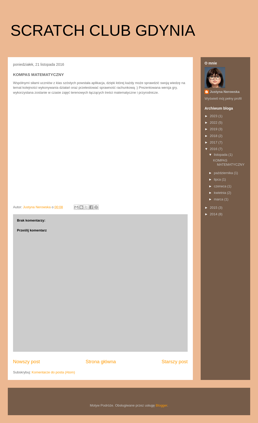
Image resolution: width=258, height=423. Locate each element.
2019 (214, 129)
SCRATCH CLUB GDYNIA (102, 30)
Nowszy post (26, 361)
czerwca (220, 186)
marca (219, 199)
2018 (214, 136)
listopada (221, 155)
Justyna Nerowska (224, 92)
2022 (214, 122)
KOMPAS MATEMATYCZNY (228, 162)
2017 (214, 142)
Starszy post (175, 361)
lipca (218, 179)
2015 (214, 208)
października (224, 173)
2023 (214, 116)
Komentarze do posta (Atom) (53, 372)
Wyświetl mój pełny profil (223, 98)
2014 (214, 214)
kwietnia (220, 193)
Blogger (161, 405)
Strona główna (100, 361)
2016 (214, 149)
